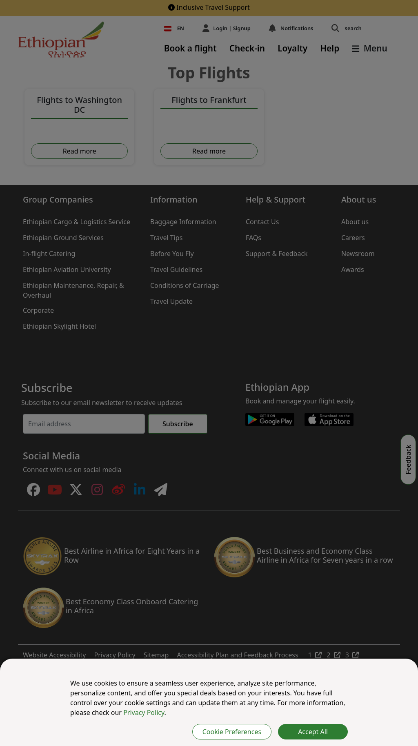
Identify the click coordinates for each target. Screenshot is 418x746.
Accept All (313, 731)
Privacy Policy (143, 712)
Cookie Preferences (231, 731)
